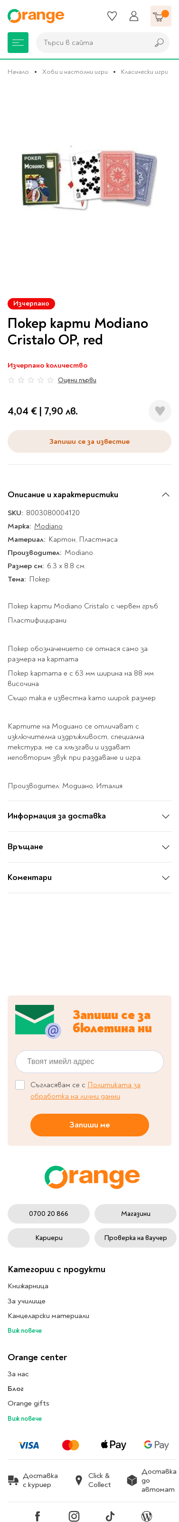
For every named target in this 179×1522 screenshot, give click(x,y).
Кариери (49, 1237)
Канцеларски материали (48, 1315)
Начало (18, 72)
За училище (27, 1301)
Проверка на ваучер (135, 1237)
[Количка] (161, 16)
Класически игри (144, 72)
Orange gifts (28, 1403)
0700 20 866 (48, 1213)
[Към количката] (161, 16)
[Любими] (112, 16)
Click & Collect (92, 1480)
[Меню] (18, 42)
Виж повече (25, 1331)
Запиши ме (89, 1124)
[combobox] (90, 42)
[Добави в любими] (160, 411)
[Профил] (134, 16)
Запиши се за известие (89, 441)
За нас (18, 1374)
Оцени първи (77, 380)
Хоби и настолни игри (75, 72)
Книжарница (28, 1286)
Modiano (48, 526)
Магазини (136, 1213)
